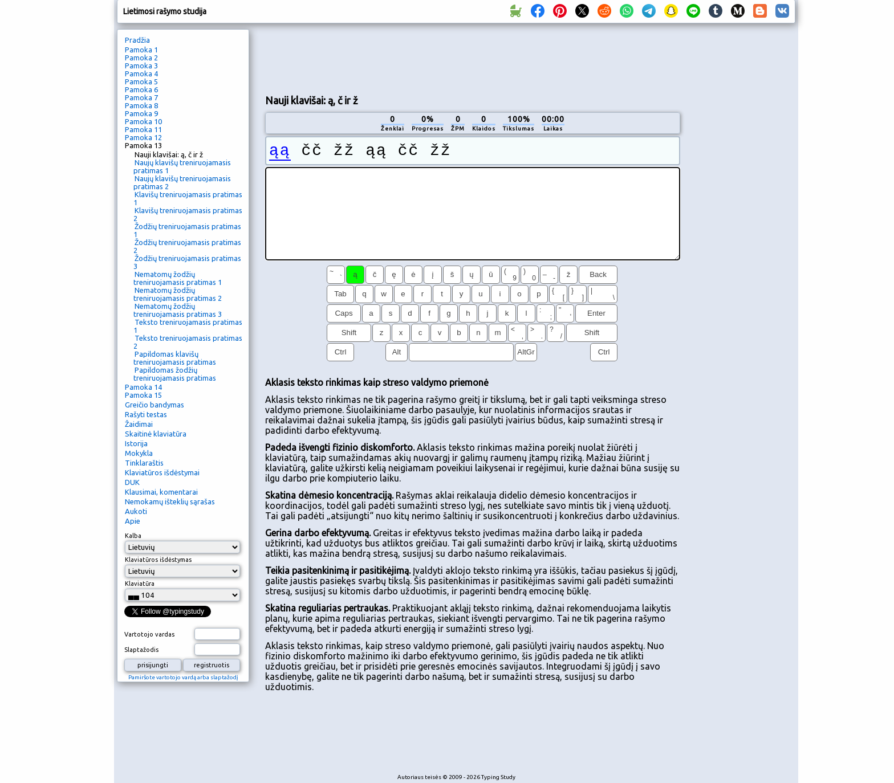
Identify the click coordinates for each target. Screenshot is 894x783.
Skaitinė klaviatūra (155, 434)
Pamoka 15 (143, 395)
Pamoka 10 (143, 121)
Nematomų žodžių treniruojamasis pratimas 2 (177, 294)
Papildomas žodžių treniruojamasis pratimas (174, 374)
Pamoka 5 (141, 81)
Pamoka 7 (141, 97)
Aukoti (136, 511)
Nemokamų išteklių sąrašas (170, 501)
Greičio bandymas (154, 405)
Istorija (136, 443)
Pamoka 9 (141, 113)
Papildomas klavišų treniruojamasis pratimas (174, 358)
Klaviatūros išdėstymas (158, 559)
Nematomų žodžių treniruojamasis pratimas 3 (177, 310)
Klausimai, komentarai (161, 492)
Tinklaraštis (144, 463)
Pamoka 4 (141, 74)
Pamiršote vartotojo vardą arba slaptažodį (183, 677)
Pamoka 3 (141, 66)
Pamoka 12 (143, 137)
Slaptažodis (141, 649)
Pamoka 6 (141, 89)
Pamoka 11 (143, 129)
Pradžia (137, 40)
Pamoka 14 (143, 387)
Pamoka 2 (141, 58)
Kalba (133, 535)
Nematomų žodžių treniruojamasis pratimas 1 (177, 278)
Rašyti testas (146, 414)
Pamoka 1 (141, 50)
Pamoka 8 (141, 105)
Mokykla (139, 453)
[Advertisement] (472, 57)
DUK (132, 482)
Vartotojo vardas (149, 634)
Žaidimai (139, 424)
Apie (132, 521)
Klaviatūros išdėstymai (162, 472)
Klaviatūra (140, 583)
